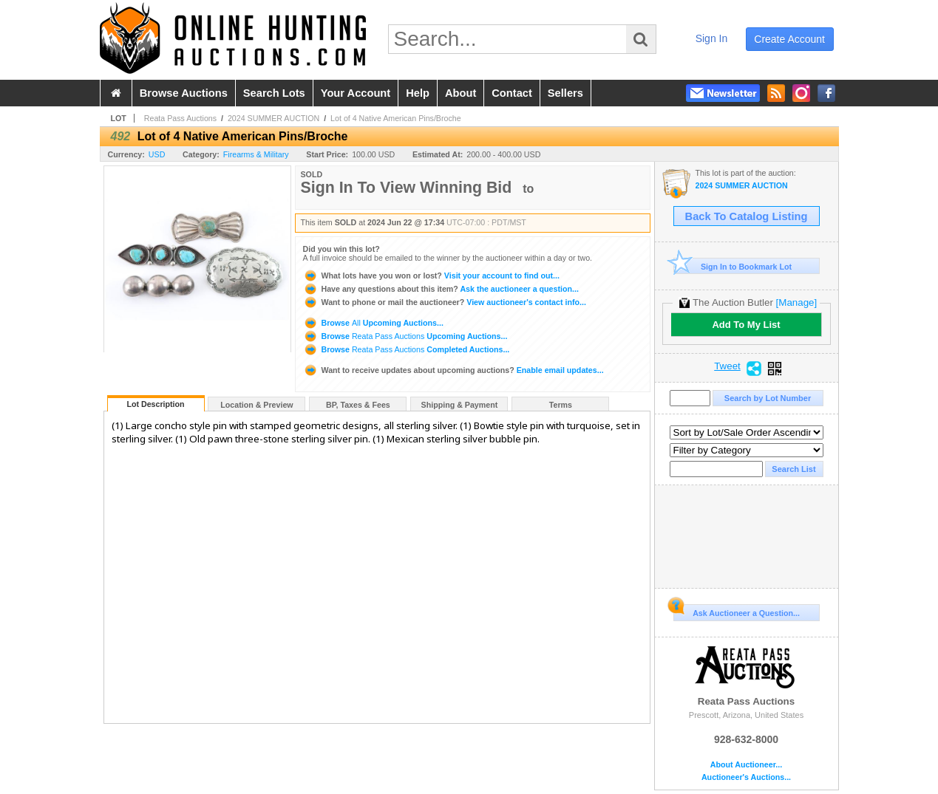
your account (355, 93)
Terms (560, 404)
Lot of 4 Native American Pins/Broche (395, 118)
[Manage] (796, 302)
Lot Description (155, 404)
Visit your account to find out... (431, 275)
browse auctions (184, 93)
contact (512, 93)
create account (789, 39)
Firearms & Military (256, 154)
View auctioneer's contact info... (444, 302)
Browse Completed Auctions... (406, 349)
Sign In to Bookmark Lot (732, 266)
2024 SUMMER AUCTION (273, 118)
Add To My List (746, 324)
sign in (712, 38)
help (417, 93)
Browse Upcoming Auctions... (373, 322)
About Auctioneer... (746, 765)
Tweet (727, 366)
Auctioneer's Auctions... (746, 777)
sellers (565, 93)
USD (157, 154)
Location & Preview (256, 404)
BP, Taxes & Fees (358, 404)
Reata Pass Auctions (180, 118)
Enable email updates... (453, 370)
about (460, 93)
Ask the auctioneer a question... (441, 288)
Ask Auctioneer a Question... (736, 610)
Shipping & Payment (459, 404)
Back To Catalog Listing (746, 216)
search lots (274, 93)
